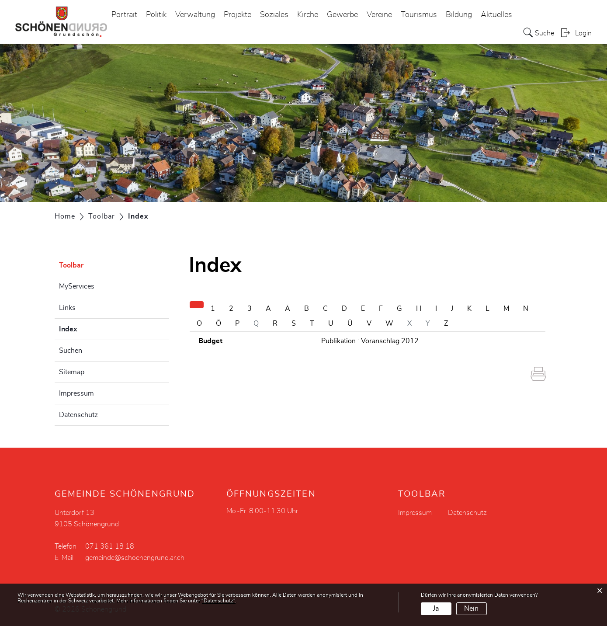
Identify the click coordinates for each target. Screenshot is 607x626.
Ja (436, 608)
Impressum (76, 393)
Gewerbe (342, 15)
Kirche (307, 15)
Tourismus (419, 15)
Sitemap (71, 372)
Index (90, 328)
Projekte (237, 15)
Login (583, 33)
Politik (156, 15)
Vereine (379, 15)
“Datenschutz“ (218, 600)
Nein (471, 608)
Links (67, 307)
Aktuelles (496, 15)
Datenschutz (78, 414)
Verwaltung (195, 15)
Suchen (70, 350)
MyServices (76, 286)
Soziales (274, 15)
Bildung (459, 15)
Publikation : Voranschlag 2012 (370, 340)
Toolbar (71, 265)
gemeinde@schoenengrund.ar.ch (134, 557)
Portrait (124, 15)
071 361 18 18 (109, 546)
